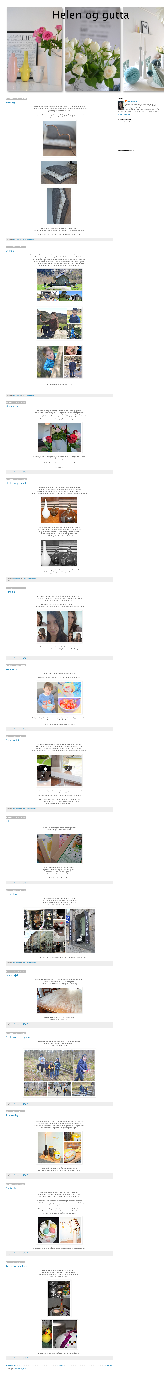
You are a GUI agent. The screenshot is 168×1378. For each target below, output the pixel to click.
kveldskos (11, 669)
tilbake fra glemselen (17, 483)
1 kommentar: (31, 239)
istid (8, 821)
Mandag (10, 102)
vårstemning (12, 406)
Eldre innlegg (108, 1365)
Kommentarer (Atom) (20, 1369)
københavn (15, 964)
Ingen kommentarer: (32, 808)
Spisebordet (12, 740)
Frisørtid (10, 592)
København (12, 894)
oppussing (14, 1025)
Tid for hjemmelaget (17, 1266)
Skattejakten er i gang (18, 1037)
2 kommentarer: (31, 657)
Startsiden (60, 1365)
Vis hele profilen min (124, 114)
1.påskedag (12, 1115)
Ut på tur (10, 250)
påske (13, 1177)
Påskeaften (12, 1188)
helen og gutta (132, 101)
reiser (20, 964)
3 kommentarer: (31, 471)
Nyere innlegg (10, 1365)
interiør (14, 580)
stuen (17, 810)
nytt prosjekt (12, 975)
